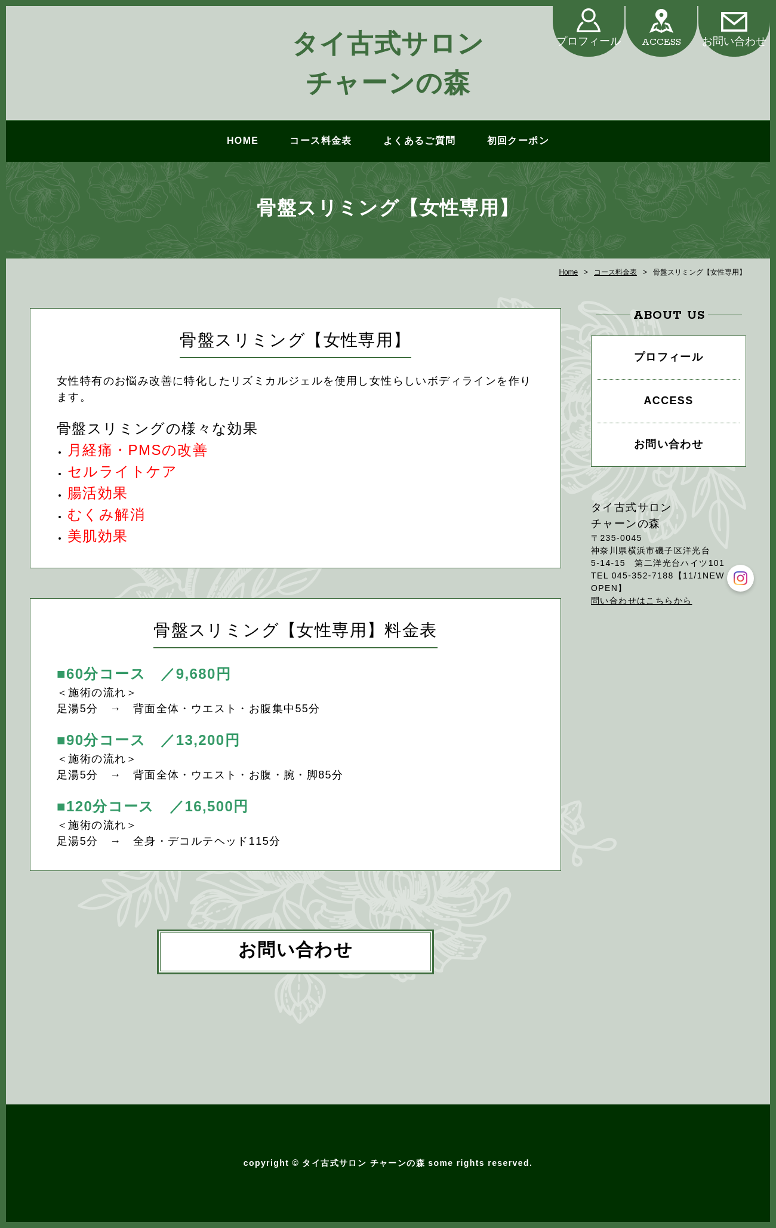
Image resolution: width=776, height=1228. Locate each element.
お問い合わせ (734, 42)
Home (568, 272)
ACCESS (661, 42)
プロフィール (588, 42)
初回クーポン (518, 141)
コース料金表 (321, 141)
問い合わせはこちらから (641, 600)
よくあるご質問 (419, 141)
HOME (242, 141)
